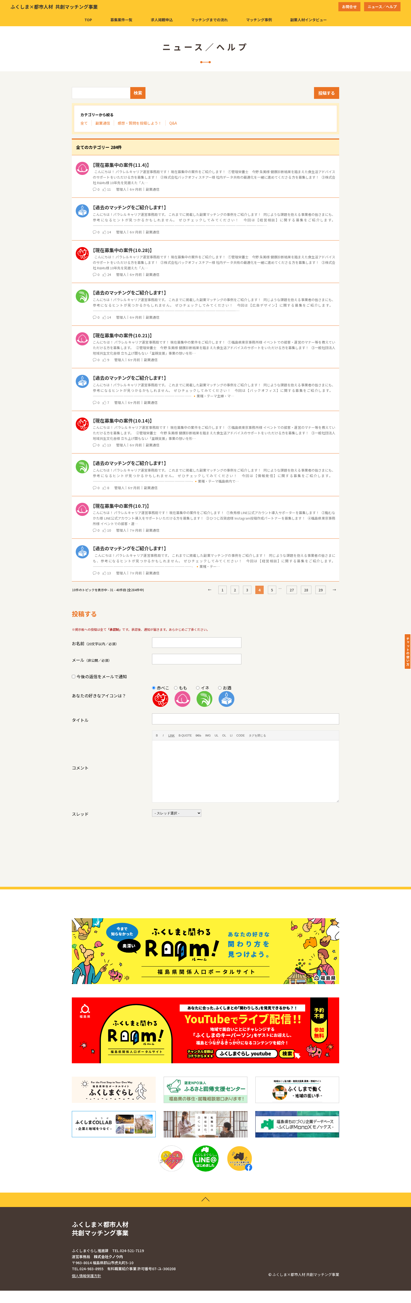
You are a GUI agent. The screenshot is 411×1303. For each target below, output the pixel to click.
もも (183, 688)
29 (320, 589)
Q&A (173, 123)
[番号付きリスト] (224, 735)
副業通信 (102, 123)
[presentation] (192, 833)
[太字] (157, 735)
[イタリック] (163, 735)
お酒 (227, 688)
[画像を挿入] (208, 735)
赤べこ (163, 688)
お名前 (95, 643)
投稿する (326, 93)
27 (292, 589)
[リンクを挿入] (171, 735)
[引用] (185, 735)
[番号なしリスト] (216, 735)
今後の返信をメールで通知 (102, 676)
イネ (205, 688)
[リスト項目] (231, 735)
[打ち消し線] (198, 735)
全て (84, 123)
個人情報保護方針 (86, 1288)
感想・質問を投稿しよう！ (140, 123)
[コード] (240, 735)
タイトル (80, 720)
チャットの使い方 (407, 651)
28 (306, 589)
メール (92, 660)
